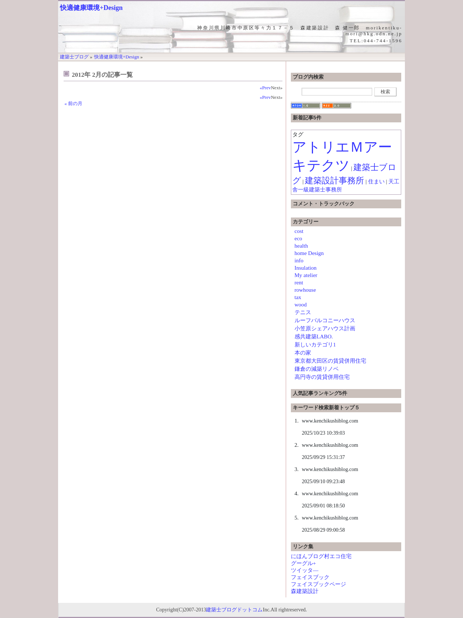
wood (301, 305)
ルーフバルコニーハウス (325, 320)
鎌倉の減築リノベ (317, 369)
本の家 (303, 353)
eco (298, 238)
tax (298, 297)
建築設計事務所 (334, 180)
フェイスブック (310, 577)
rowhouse (305, 290)
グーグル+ (303, 563)
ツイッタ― (304, 570)
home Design (309, 253)
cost (299, 231)
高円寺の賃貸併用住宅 (322, 377)
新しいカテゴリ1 (315, 345)
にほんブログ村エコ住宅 (321, 556)
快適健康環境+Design (91, 7)
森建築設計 (304, 591)
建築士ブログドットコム (234, 609)
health (301, 246)
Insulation (306, 268)
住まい (376, 181)
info (299, 260)
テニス (303, 312)
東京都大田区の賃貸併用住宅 (330, 361)
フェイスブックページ (318, 584)
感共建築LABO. (314, 336)
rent (299, 282)
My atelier (306, 275)
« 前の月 (73, 103)
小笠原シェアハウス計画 (325, 328)
